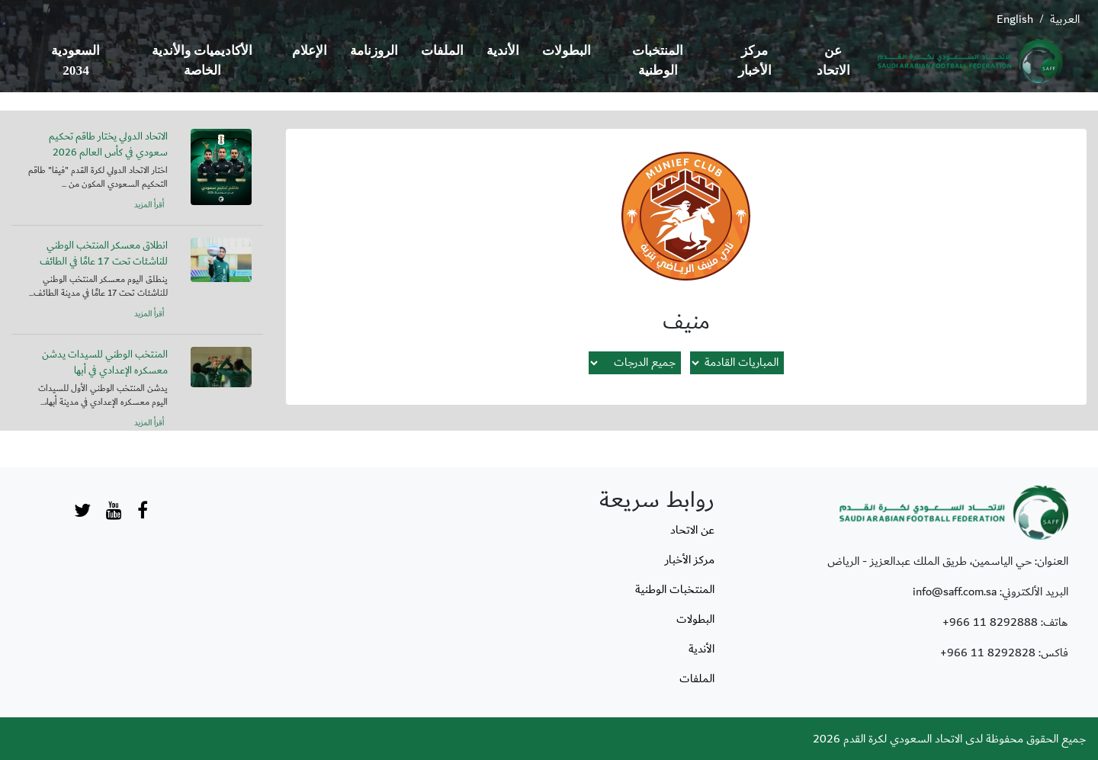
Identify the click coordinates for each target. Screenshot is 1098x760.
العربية (1065, 19)
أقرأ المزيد (149, 205)
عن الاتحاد (833, 60)
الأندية (502, 50)
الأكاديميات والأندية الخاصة (202, 60)
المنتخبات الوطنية (657, 60)
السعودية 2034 (75, 60)
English (1015, 19)
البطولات (566, 50)
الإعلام (309, 50)
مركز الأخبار (755, 60)
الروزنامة (374, 50)
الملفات (442, 50)
